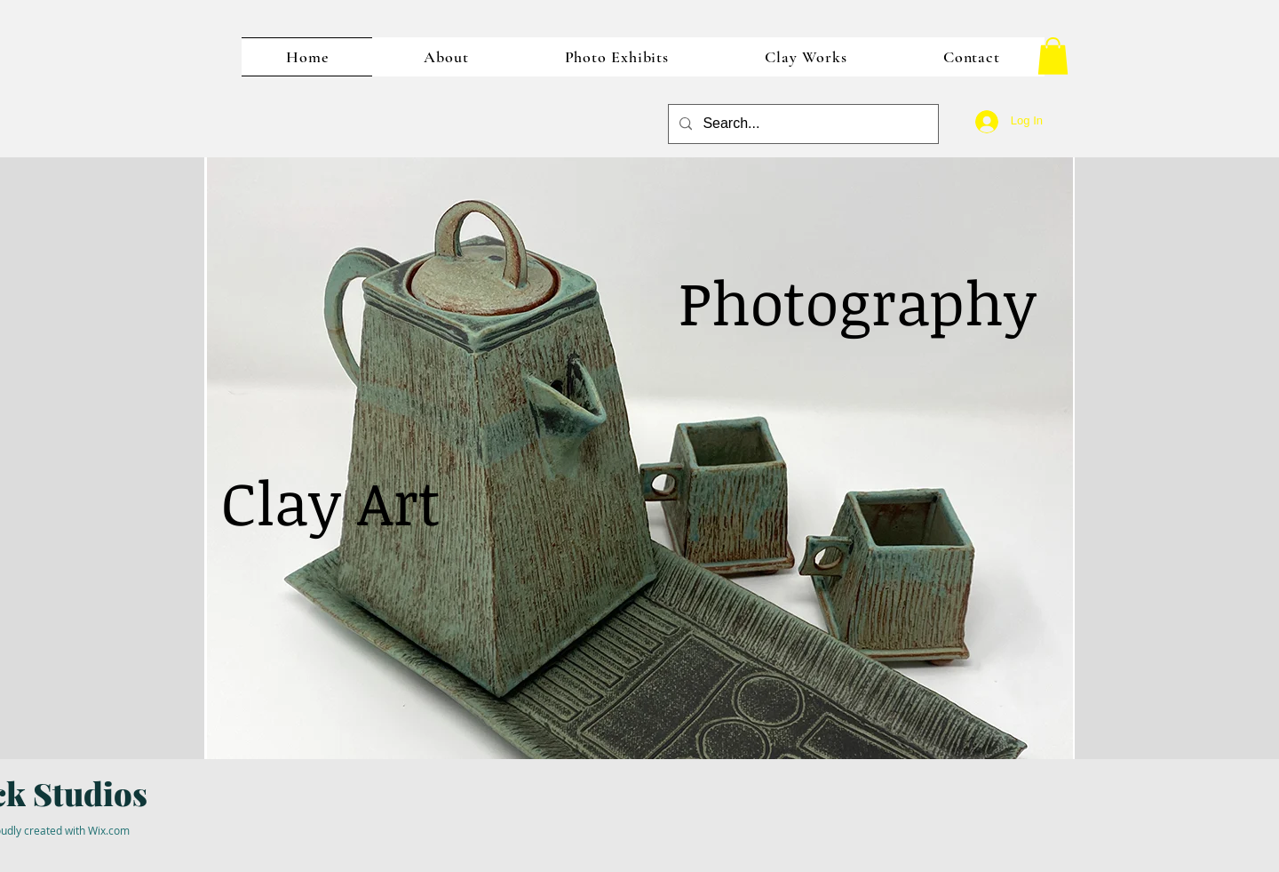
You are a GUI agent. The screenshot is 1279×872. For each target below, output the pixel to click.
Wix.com (109, 830)
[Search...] (802, 124)
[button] (1052, 56)
